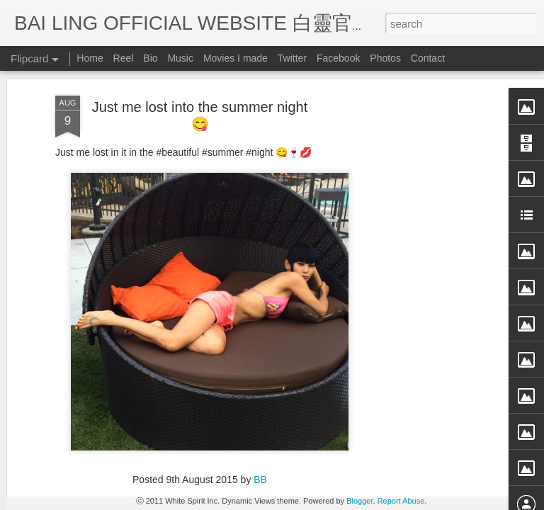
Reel (123, 58)
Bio (150, 58)
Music (180, 58)
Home (89, 58)
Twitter (292, 58)
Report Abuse (401, 501)
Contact (428, 58)
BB (260, 414)
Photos (385, 58)
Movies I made (235, 58)
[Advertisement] (422, 253)
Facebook (338, 58)
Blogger (359, 501)
